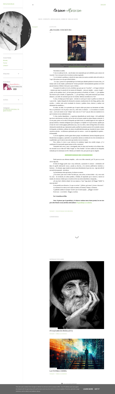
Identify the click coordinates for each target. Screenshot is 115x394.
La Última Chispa (58, 371)
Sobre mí (64, 19)
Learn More (88, 389)
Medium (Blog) (55, 19)
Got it (97, 389)
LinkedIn (5, 65)
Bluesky (5, 60)
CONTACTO (46, 19)
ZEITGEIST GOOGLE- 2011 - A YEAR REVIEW (78, 155)
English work (72, 19)
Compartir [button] (35, 27)
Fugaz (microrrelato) (61, 330)
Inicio (40, 19)
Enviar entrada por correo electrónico (64, 211)
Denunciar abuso (8, 4)
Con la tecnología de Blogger (69, 384)
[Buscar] (103, 5)
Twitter (5, 63)
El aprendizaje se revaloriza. (84, 202)
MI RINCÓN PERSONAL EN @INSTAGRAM (11, 110)
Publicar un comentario (61, 333)
